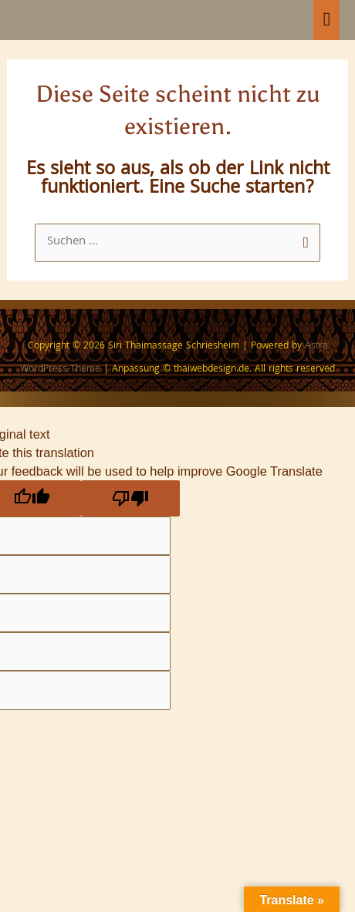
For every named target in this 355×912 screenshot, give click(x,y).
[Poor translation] (130, 498)
